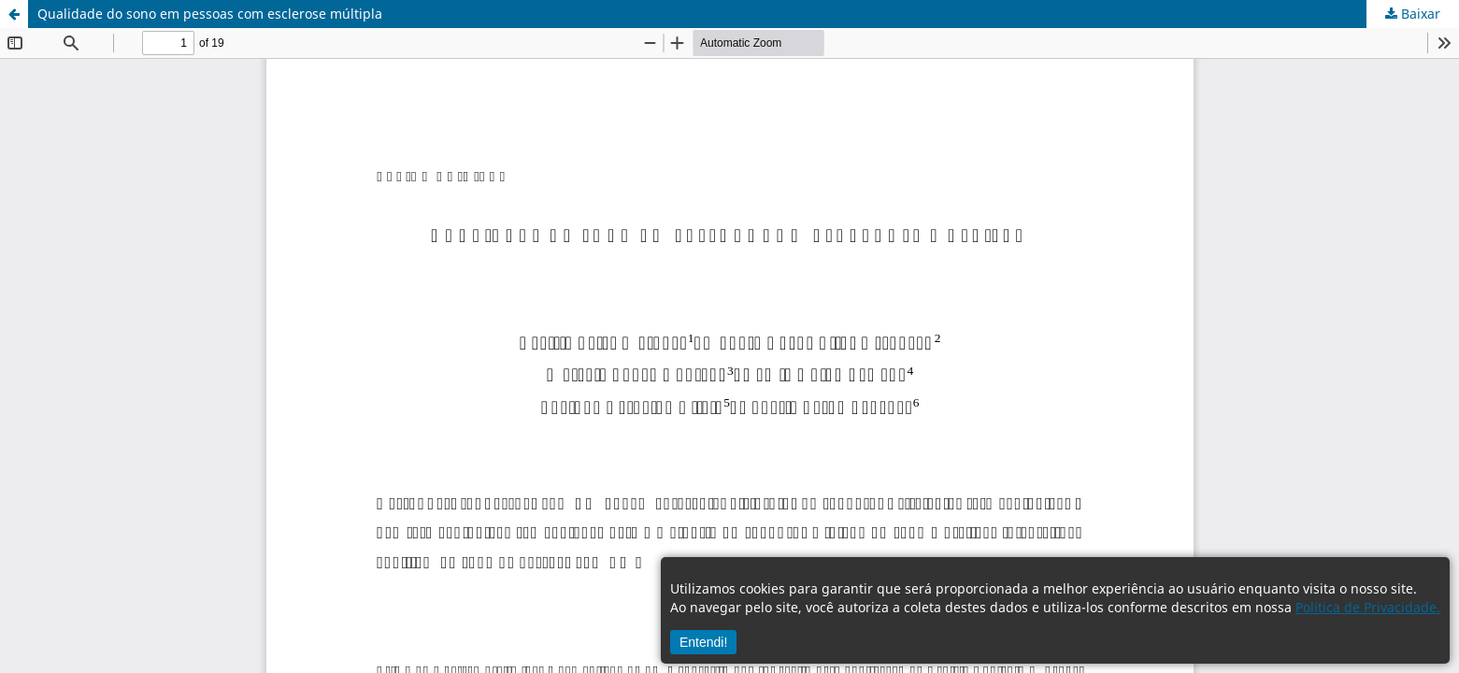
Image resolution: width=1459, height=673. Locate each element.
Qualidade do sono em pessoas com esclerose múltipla (209, 13)
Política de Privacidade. (1367, 607)
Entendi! (703, 642)
